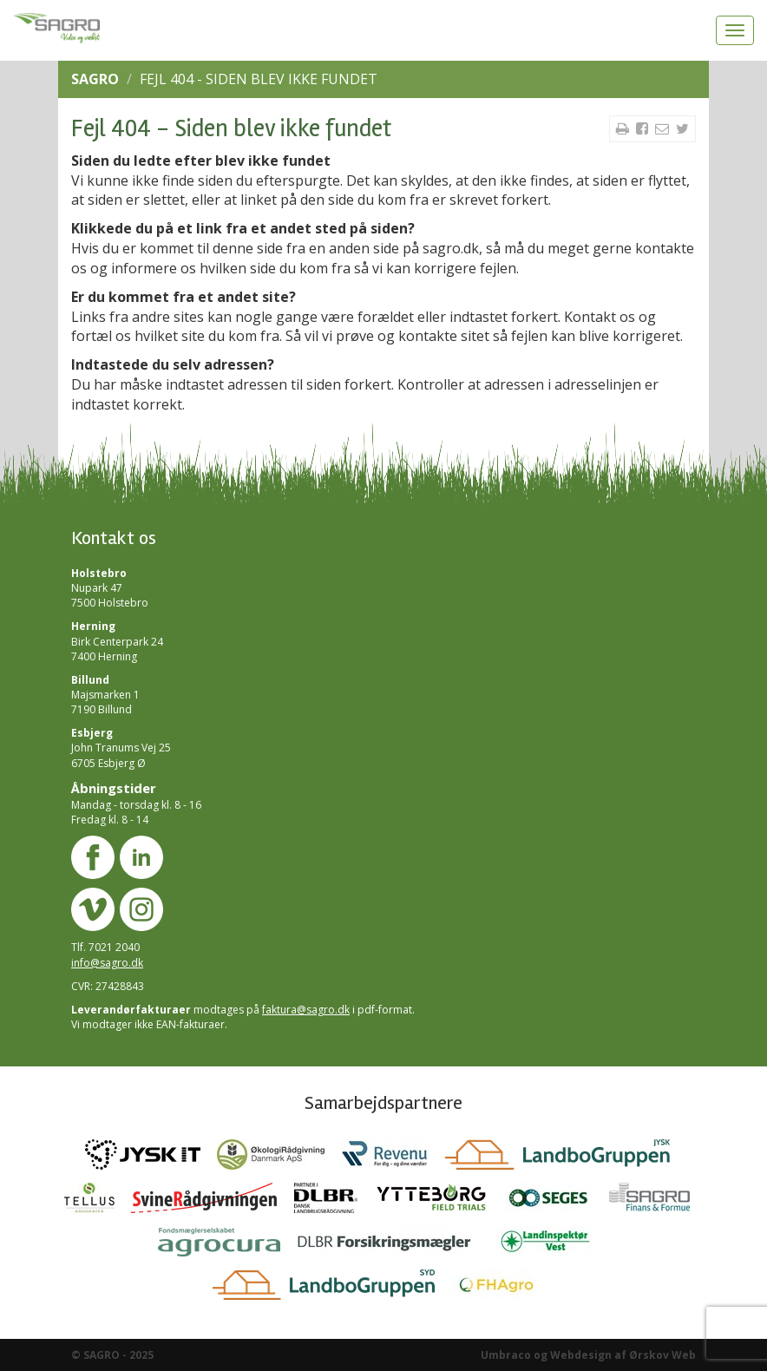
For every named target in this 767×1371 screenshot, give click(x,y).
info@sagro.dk (107, 962)
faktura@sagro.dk (306, 1009)
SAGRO (95, 79)
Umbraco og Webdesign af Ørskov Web (588, 1355)
